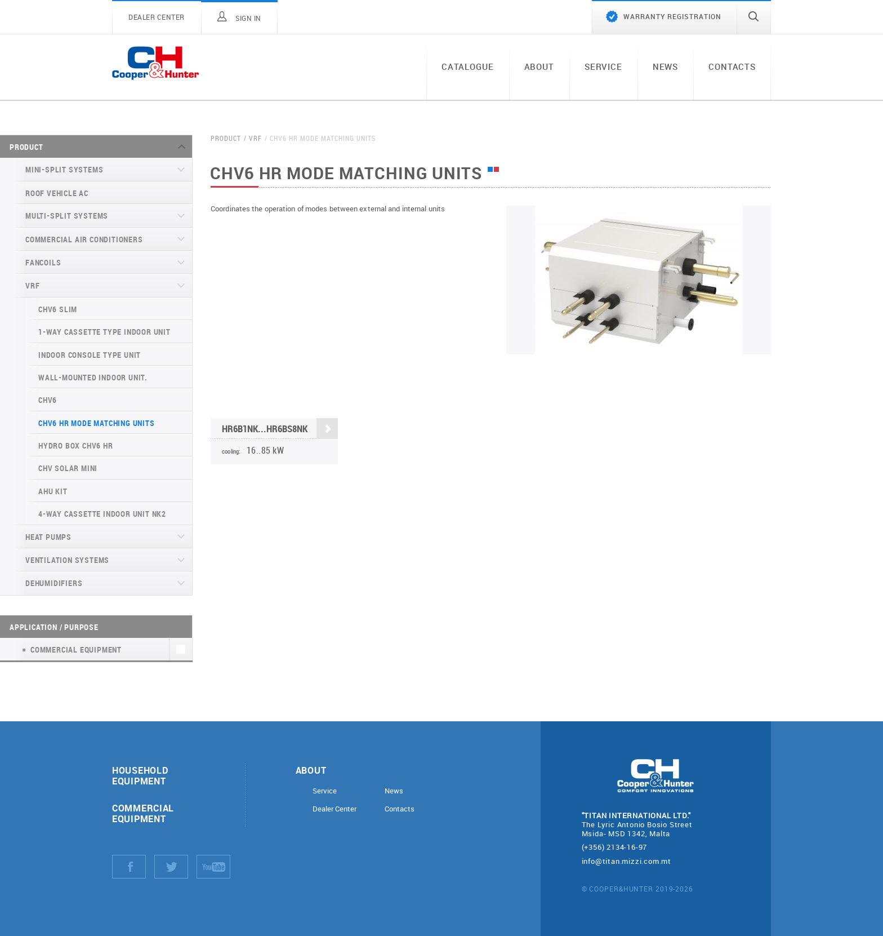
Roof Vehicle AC (56, 193)
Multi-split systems (66, 215)
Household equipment (140, 775)
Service (603, 66)
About (539, 66)
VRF (32, 285)
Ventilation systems (67, 559)
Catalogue (468, 66)
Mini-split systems (64, 169)
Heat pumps (48, 536)
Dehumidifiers (53, 583)
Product (26, 146)
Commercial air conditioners (84, 239)
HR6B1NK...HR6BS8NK (280, 429)
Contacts (732, 66)
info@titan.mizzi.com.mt (626, 861)
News (665, 66)
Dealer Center (334, 809)
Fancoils (43, 262)
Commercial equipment (143, 813)
